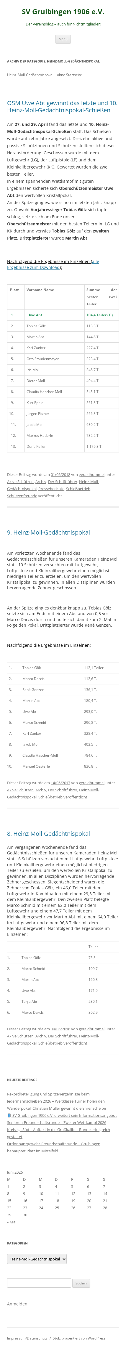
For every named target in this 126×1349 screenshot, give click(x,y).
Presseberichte (51, 488)
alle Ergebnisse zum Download (53, 264)
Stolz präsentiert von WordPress (79, 1338)
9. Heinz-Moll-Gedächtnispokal (48, 532)
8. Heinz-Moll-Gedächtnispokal (48, 834)
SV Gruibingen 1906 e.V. (63, 11)
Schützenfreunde (22, 495)
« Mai (11, 1222)
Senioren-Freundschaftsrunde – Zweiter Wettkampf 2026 (56, 1122)
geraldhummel (91, 474)
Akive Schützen (20, 481)
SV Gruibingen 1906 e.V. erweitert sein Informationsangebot (62, 1115)
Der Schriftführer (62, 481)
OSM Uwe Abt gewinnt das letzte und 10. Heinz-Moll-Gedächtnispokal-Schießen (62, 106)
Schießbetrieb (78, 488)
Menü (63, 39)
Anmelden (17, 1304)
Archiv (40, 481)
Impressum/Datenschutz (27, 1338)
